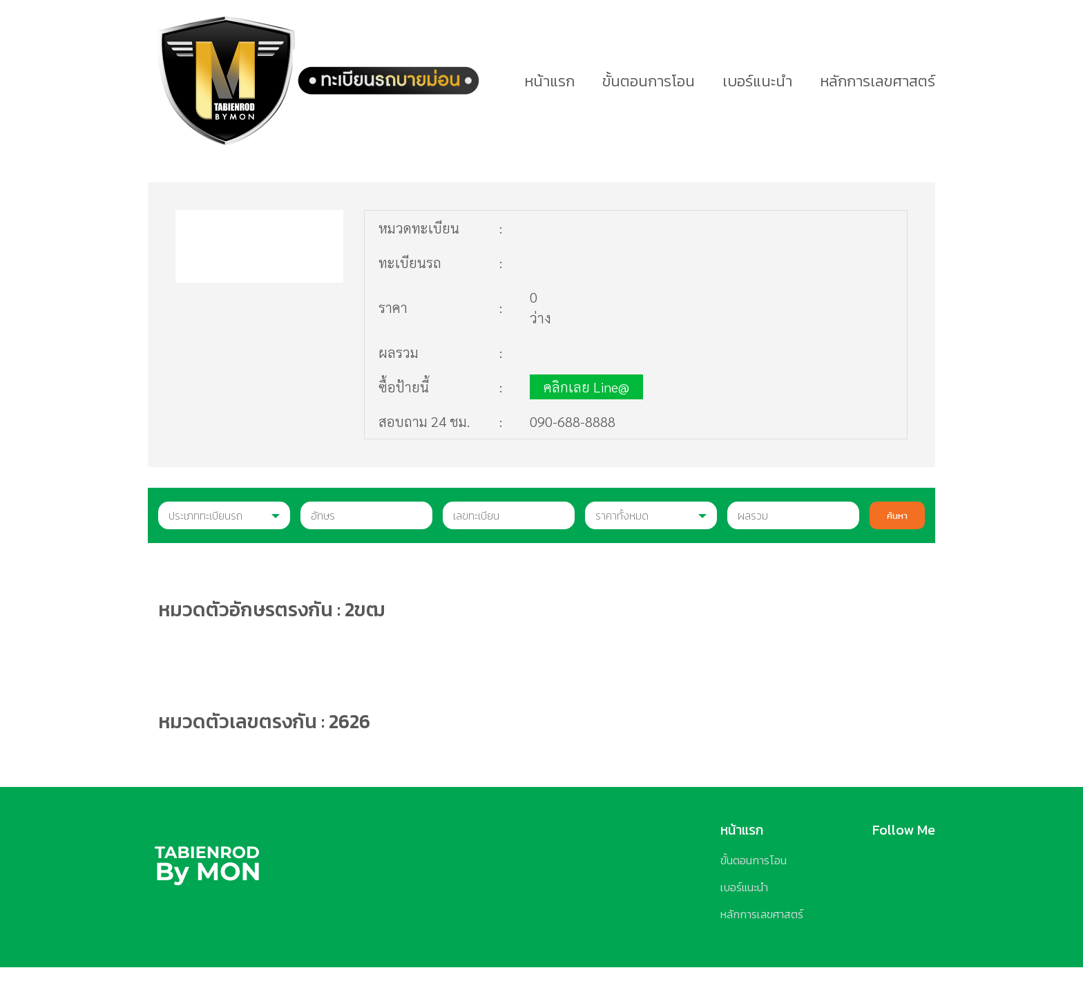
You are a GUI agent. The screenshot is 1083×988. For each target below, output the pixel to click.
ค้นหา (897, 515)
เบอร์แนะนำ (757, 81)
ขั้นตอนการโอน (648, 81)
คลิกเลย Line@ (586, 387)
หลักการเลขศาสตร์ (877, 81)
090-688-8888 (572, 421)
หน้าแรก (549, 81)
